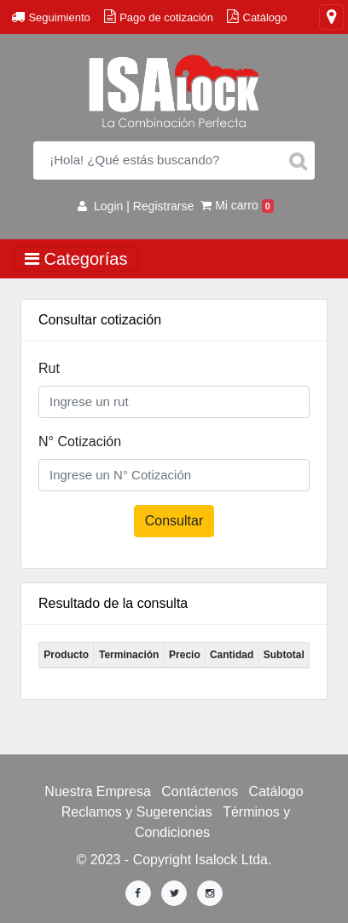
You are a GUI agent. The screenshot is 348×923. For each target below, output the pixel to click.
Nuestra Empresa (97, 791)
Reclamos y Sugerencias (136, 812)
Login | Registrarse (136, 206)
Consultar (174, 520)
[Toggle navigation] (331, 17)
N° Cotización (79, 441)
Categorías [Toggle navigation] (76, 258)
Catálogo (276, 791)
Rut (49, 368)
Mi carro (237, 205)
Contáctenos (199, 791)
